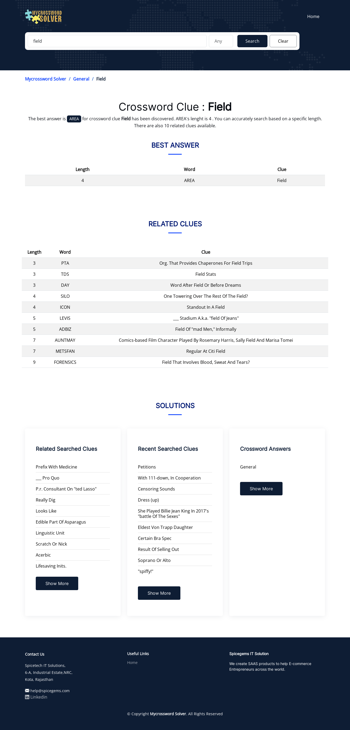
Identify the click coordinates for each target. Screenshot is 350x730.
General (81, 79)
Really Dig (45, 500)
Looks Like (46, 511)
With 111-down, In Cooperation (169, 478)
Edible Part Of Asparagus (61, 522)
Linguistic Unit (50, 533)
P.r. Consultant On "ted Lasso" (66, 489)
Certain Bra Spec (155, 538)
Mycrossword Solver (45, 79)
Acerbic (43, 555)
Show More (57, 583)
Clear (283, 41)
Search (252, 41)
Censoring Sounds (156, 489)
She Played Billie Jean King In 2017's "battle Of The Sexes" (173, 513)
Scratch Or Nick (51, 544)
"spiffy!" (145, 571)
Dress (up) (148, 500)
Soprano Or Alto (154, 560)
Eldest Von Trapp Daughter (165, 527)
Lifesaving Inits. (51, 566)
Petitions (147, 467)
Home (315, 16)
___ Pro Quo (47, 478)
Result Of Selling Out (158, 549)
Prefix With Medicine (56, 467)
